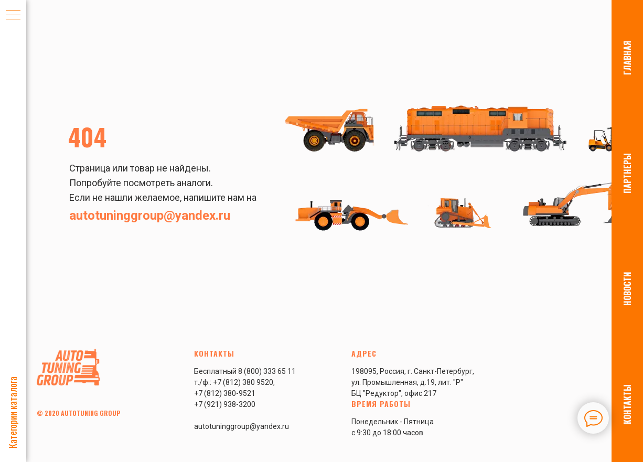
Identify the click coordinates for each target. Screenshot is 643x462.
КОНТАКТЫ (627, 404)
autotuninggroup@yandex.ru (149, 215)
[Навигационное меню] (13, 15)
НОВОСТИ (627, 289)
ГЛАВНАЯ (627, 57)
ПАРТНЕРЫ (627, 173)
